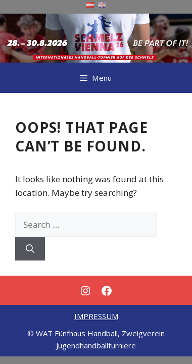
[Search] (30, 249)
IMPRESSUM (96, 316)
